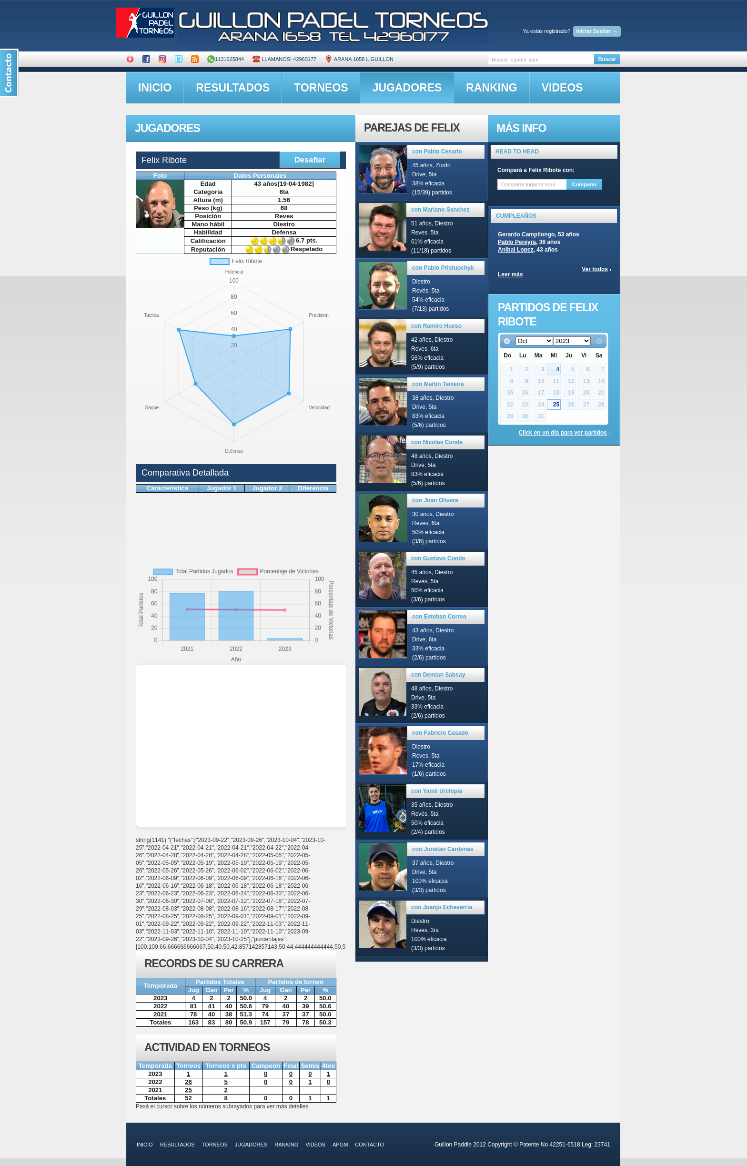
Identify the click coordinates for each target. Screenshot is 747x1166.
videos (562, 87)
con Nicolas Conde (437, 442)
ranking (491, 87)
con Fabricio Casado (440, 733)
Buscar (607, 59)
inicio (155, 87)
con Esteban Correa (439, 616)
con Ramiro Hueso (436, 326)
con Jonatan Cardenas (443, 849)
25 (556, 404)
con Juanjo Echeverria (441, 907)
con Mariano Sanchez (440, 209)
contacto (369, 1144)
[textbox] (541, 59)
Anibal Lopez (516, 249)
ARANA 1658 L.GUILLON (359, 59)
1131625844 (225, 59)
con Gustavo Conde (438, 558)
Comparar (584, 184)
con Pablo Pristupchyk (443, 267)
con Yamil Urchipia (436, 791)
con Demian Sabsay (438, 674)
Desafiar (309, 159)
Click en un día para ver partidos (563, 432)
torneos (321, 87)
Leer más (510, 274)
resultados (233, 87)
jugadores (407, 87)
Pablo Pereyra (517, 242)
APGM (340, 1144)
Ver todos (595, 269)
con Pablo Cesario (437, 151)
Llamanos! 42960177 (284, 59)
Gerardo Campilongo (526, 234)
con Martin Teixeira (438, 384)
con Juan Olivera (435, 500)
